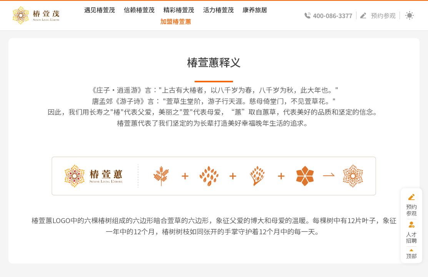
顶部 (411, 255)
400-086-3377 (332, 15)
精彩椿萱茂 (178, 9)
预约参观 (383, 15)
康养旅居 (255, 9)
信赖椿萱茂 (139, 9)
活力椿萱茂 (218, 9)
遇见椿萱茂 (99, 9)
